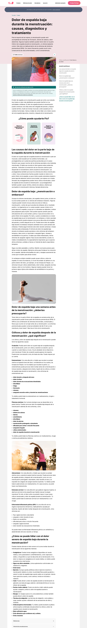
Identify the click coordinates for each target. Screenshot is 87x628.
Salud (18, 15)
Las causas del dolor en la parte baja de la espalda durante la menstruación (67, 71)
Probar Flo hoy (74, 3)
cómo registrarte (56, 9)
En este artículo (64, 66)
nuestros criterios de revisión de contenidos (23, 94)
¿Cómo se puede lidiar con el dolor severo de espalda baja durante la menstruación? (67, 98)
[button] (34, 621)
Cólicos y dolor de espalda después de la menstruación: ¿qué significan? (67, 91)
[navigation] (18, 3)
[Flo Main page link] (10, 3)
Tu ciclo (14, 15)
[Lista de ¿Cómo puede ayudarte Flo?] (34, 133)
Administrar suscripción (60, 3)
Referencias (16, 621)
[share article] (54, 54)
